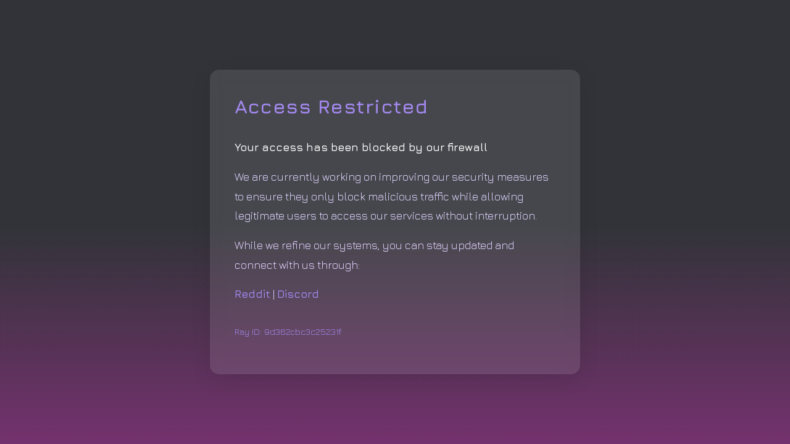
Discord (298, 293)
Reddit (252, 293)
